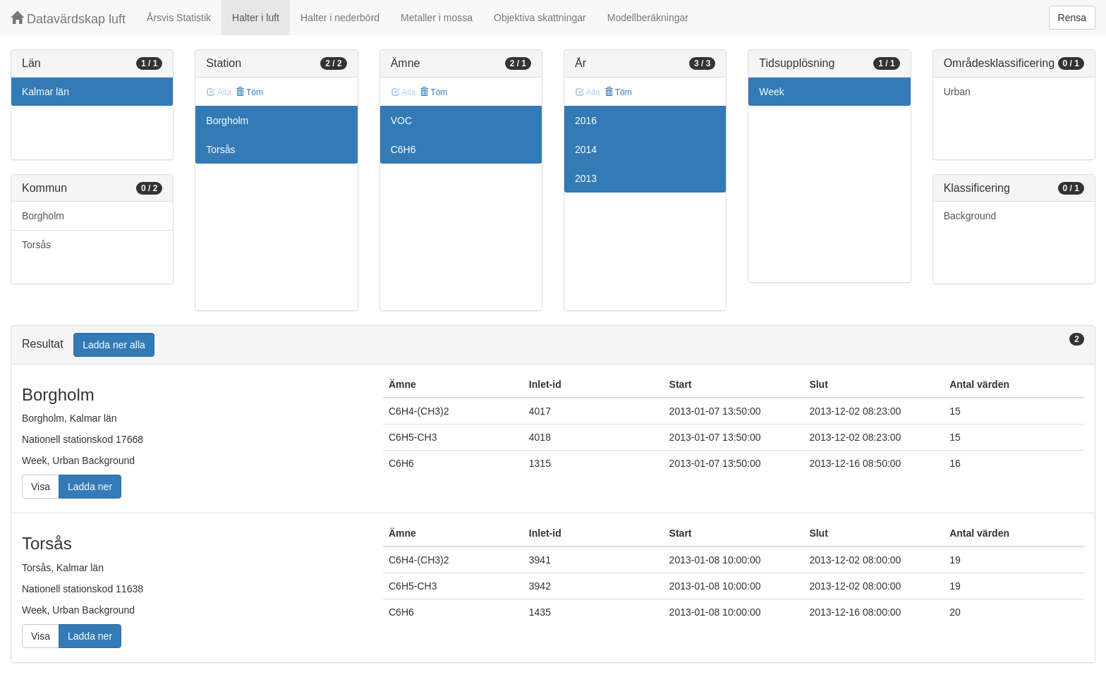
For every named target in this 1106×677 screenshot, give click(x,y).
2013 (586, 178)
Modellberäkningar (647, 17)
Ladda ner (90, 486)
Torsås (36, 244)
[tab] (553, 345)
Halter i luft (255, 17)
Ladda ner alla (114, 344)
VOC (401, 120)
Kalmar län (45, 91)
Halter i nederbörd (339, 17)
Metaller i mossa (437, 17)
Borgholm (43, 215)
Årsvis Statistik (179, 17)
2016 (586, 120)
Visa (40, 486)
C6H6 (403, 149)
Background (970, 215)
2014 (586, 149)
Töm (249, 92)
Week (771, 91)
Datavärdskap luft (68, 18)
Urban (957, 91)
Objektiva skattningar (540, 17)
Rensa (1072, 17)
